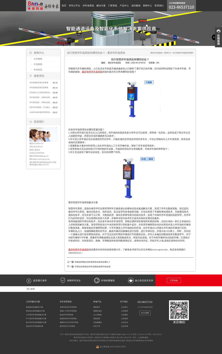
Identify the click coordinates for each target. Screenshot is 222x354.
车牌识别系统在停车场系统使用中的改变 (93, 266)
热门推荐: (31, 289)
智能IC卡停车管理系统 (68, 311)
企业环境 (124, 326)
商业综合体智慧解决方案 (35, 311)
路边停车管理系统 (66, 315)
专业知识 (38, 69)
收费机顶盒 (97, 311)
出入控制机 (97, 315)
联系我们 (159, 5)
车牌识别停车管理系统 (68, 307)
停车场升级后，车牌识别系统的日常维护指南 (40, 97)
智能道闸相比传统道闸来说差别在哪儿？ (93, 262)
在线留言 (112, 337)
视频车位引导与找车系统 (69, 322)
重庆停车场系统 (156, 53)
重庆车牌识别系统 (86, 340)
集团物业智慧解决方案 (34, 307)
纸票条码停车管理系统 (68, 319)
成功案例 (135, 5)
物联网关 (96, 307)
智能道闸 (96, 319)
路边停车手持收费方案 (34, 326)
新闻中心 (147, 5)
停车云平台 (74, 5)
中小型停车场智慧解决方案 (36, 319)
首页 (64, 5)
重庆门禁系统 (126, 340)
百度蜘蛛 (105, 337)
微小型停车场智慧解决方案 (36, 322)
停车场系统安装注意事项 (38, 83)
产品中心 (124, 5)
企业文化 (124, 322)
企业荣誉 (124, 311)
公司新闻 (38, 59)
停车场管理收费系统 (113, 340)
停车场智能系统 (138, 340)
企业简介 (124, 307)
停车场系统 (88, 5)
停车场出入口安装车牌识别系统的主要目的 (40, 92)
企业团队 (124, 315)
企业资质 (124, 319)
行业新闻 (38, 64)
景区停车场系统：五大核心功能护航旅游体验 (40, 107)
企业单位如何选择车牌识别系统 (40, 112)
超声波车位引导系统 (67, 326)
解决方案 (101, 5)
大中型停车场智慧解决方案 (36, 315)
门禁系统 (112, 5)
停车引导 (96, 326)
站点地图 (145, 313)
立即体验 (174, 280)
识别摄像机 (97, 322)
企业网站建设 (143, 337)
